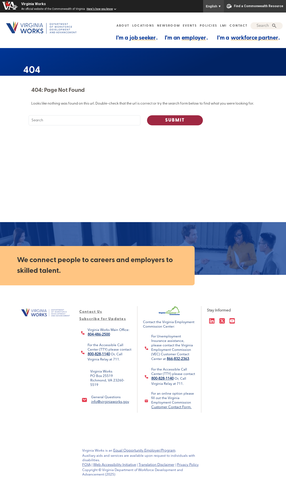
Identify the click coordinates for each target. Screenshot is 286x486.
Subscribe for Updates (102, 319)
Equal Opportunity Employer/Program (144, 450)
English (213, 6)
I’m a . (137, 38)
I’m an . (186, 38)
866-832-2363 (178, 359)
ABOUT (122, 25)
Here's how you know (100, 9)
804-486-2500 (99, 335)
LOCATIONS (143, 25)
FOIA (86, 465)
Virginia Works (33, 4)
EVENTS (190, 25)
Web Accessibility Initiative (114, 465)
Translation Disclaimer (157, 465)
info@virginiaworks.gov (110, 402)
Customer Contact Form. (171, 407)
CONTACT (238, 25)
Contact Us (90, 312)
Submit (175, 120)
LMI (223, 25)
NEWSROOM (168, 25)
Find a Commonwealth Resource (255, 6)
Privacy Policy (188, 465)
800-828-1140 (99, 354)
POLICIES (208, 25)
